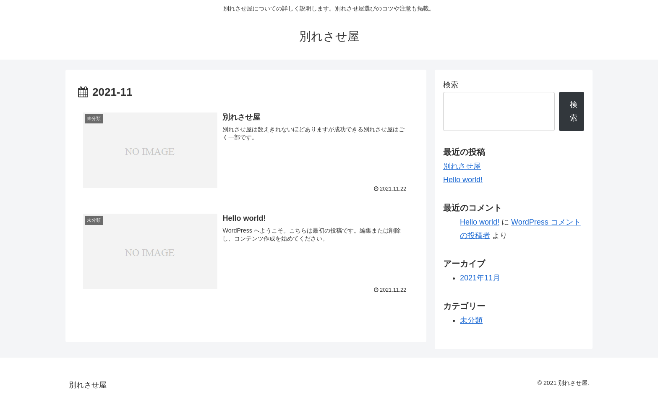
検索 (450, 85)
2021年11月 (480, 278)
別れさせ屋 (462, 166)
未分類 (471, 320)
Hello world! (463, 179)
